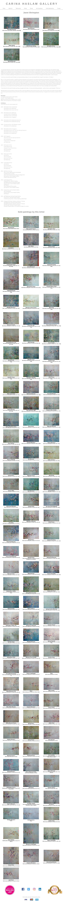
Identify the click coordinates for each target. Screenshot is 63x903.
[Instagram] (34, 889)
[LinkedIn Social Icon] (40, 889)
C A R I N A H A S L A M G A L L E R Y (31, 3)
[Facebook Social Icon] (23, 889)
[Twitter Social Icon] (28, 889)
